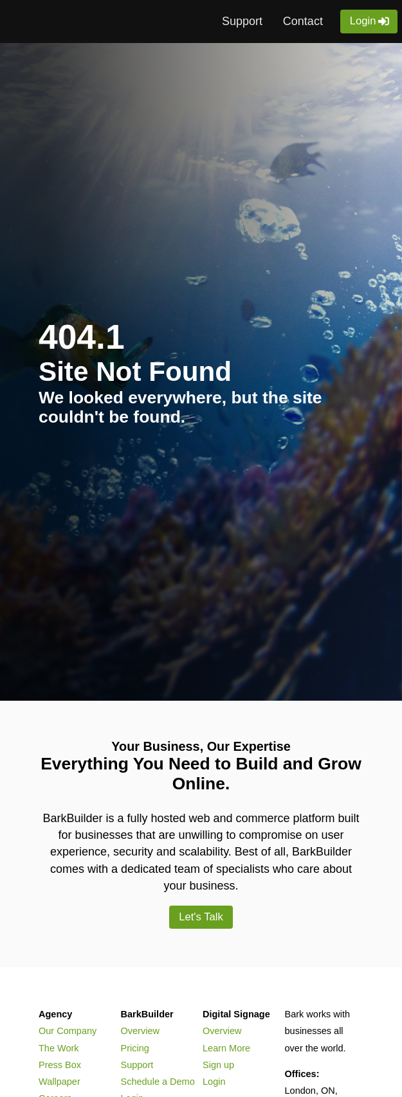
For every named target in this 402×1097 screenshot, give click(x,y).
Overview (140, 1031)
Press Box (60, 1065)
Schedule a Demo (158, 1081)
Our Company (67, 1031)
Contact (303, 21)
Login (363, 21)
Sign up (218, 1065)
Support (242, 21)
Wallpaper (59, 1081)
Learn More (226, 1048)
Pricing (135, 1048)
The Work (59, 1048)
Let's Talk (201, 917)
